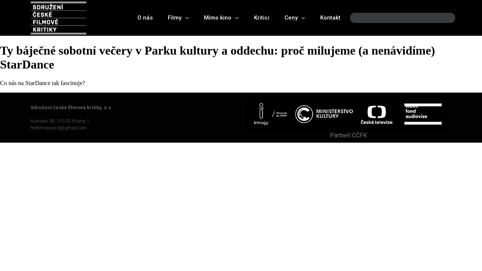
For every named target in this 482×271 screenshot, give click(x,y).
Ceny (294, 17)
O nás (145, 17)
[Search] (443, 18)
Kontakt (330, 17)
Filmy (178, 17)
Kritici (261, 17)
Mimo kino (221, 17)
